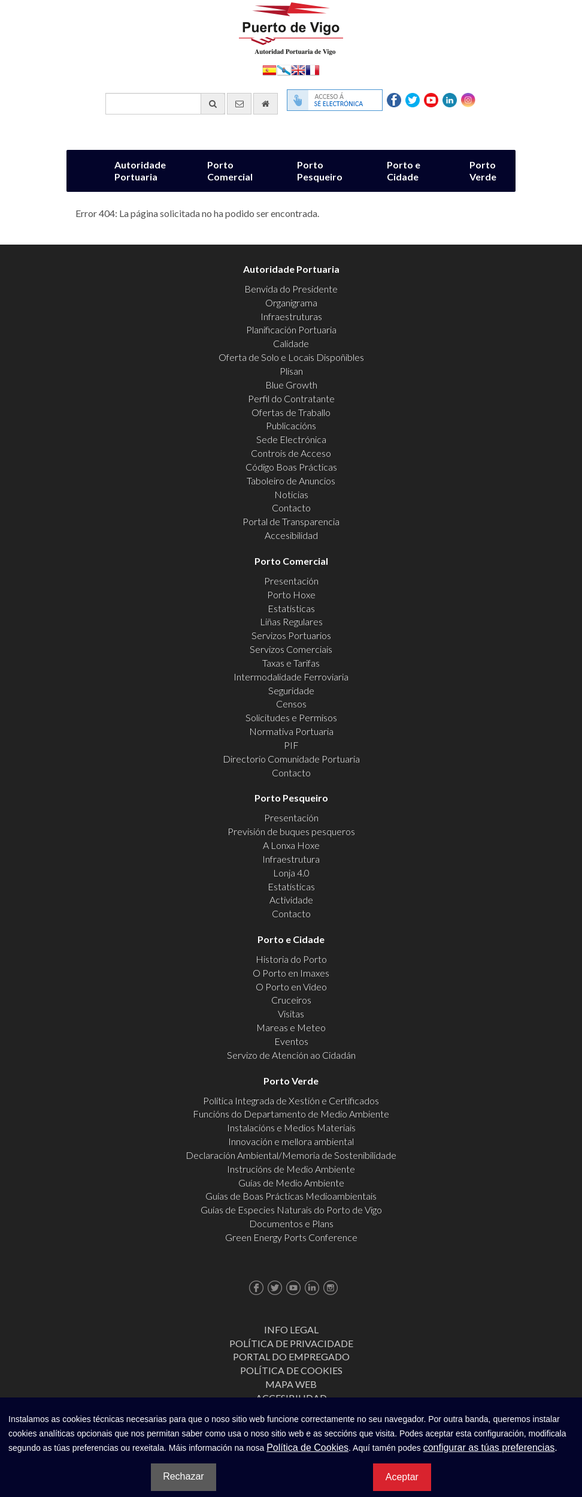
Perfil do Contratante (291, 398)
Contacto (291, 507)
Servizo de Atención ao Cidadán (291, 1055)
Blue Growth (291, 384)
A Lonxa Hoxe (291, 845)
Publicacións (291, 425)
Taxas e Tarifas (291, 662)
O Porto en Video (291, 986)
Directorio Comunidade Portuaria (291, 758)
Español (269, 69)
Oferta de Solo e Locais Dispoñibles (291, 357)
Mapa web (291, 1384)
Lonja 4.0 (291, 872)
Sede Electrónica (291, 439)
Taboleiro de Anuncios (291, 480)
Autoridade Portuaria (140, 170)
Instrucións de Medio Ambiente (291, 1168)
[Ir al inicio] (265, 104)
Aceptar (402, 1477)
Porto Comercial (230, 170)
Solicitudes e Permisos (291, 717)
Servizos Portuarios (291, 635)
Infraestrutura (291, 859)
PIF (291, 745)
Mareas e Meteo (291, 1027)
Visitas (291, 1013)
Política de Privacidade (291, 1343)
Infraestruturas (291, 316)
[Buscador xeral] (165, 104)
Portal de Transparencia (291, 521)
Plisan (291, 370)
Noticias (291, 494)
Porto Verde (482, 170)
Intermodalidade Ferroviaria (291, 676)
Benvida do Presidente (291, 288)
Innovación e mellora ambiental (291, 1141)
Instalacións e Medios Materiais (291, 1127)
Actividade (291, 899)
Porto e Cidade (403, 170)
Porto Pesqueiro (319, 170)
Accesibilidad (291, 535)
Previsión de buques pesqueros (291, 831)
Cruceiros (291, 999)
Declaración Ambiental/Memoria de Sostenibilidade (291, 1155)
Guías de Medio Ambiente (291, 1182)
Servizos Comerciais (291, 649)
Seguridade (291, 690)
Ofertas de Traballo (291, 412)
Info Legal (291, 1329)
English (298, 69)
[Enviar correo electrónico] (239, 104)
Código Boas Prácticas (291, 466)
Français (312, 69)
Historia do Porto (291, 959)
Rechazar (183, 1476)
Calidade (291, 343)
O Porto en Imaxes (291, 972)
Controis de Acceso (291, 453)
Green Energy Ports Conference (291, 1237)
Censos (291, 703)
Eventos (291, 1041)
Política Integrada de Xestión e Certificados (291, 1100)
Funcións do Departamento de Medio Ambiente (291, 1113)
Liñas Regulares (291, 621)
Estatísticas (291, 608)
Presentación (291, 580)
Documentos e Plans (291, 1223)
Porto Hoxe (291, 594)
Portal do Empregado (291, 1356)
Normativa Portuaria (291, 731)
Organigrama (291, 302)
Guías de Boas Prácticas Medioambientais (291, 1195)
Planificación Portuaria (291, 329)
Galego (284, 69)
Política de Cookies (291, 1370)
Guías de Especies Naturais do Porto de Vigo (291, 1209)
